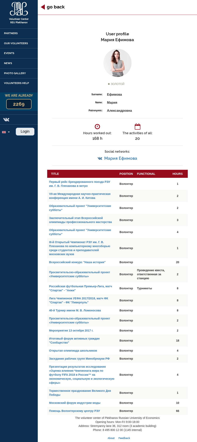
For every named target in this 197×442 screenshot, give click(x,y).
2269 (18, 104)
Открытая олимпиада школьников (73, 350)
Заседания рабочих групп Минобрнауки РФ (79, 358)
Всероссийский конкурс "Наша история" (77, 262)
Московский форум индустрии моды (74, 402)
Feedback (124, 438)
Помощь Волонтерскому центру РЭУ (74, 410)
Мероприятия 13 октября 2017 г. (71, 330)
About (111, 438)
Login (25, 131)
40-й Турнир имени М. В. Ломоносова (75, 310)
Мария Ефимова (120, 158)
